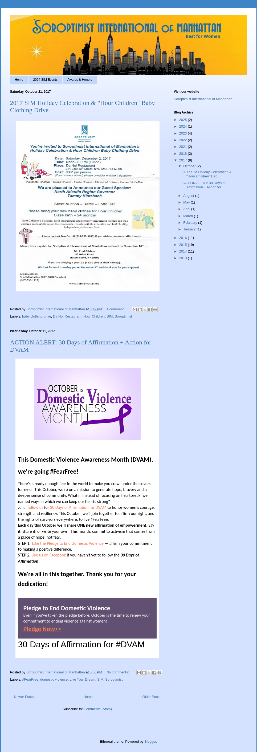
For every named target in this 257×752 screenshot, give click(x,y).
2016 (183, 238)
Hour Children (94, 316)
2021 (183, 147)
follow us (35, 507)
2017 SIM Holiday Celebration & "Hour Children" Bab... (207, 174)
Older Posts (151, 697)
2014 (183, 251)
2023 (183, 133)
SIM (110, 316)
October (190, 166)
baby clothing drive (36, 316)
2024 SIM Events (45, 80)
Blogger (150, 741)
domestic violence (54, 679)
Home (19, 80)
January (190, 229)
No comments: (118, 672)
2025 (183, 120)
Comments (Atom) (98, 709)
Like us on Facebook (48, 555)
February (190, 223)
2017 (183, 160)
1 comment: (116, 309)
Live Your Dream (82, 679)
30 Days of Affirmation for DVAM (78, 507)
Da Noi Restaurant (67, 316)
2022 (183, 140)
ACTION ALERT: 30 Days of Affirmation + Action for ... (204, 185)
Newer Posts (24, 697)
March (188, 216)
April (187, 209)
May (187, 202)
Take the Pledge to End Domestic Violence (67, 543)
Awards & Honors (79, 80)
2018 (183, 154)
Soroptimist (123, 316)
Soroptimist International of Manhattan (203, 99)
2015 (183, 245)
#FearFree (30, 679)
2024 (183, 126)
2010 (183, 258)
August (189, 196)
